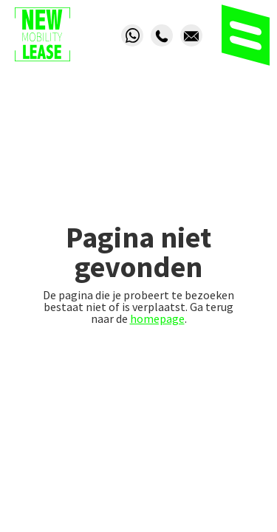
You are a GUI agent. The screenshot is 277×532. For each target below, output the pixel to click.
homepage (157, 318)
